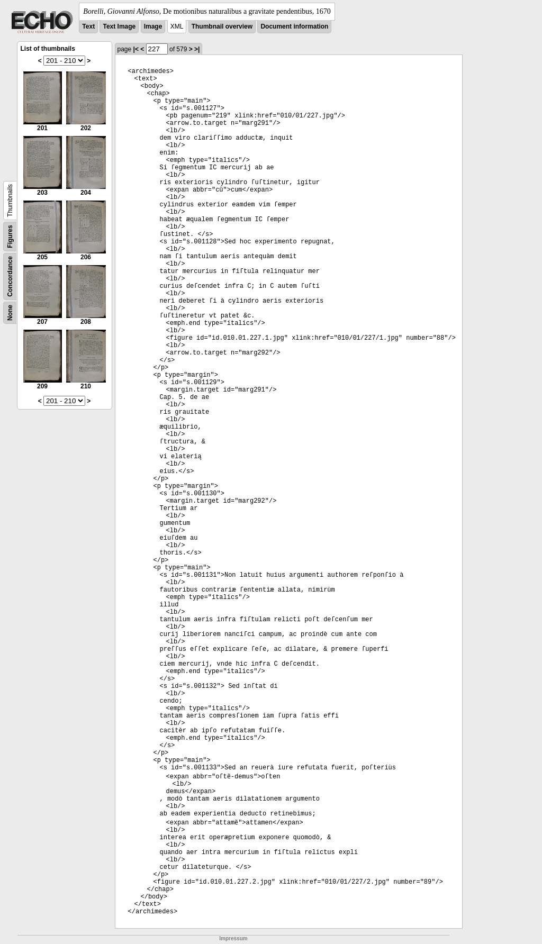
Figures (10, 236)
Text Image (119, 26)
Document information (294, 26)
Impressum (233, 938)
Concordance (10, 276)
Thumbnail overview (222, 26)
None (10, 313)
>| (197, 49)
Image (153, 26)
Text (88, 26)
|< (136, 49)
